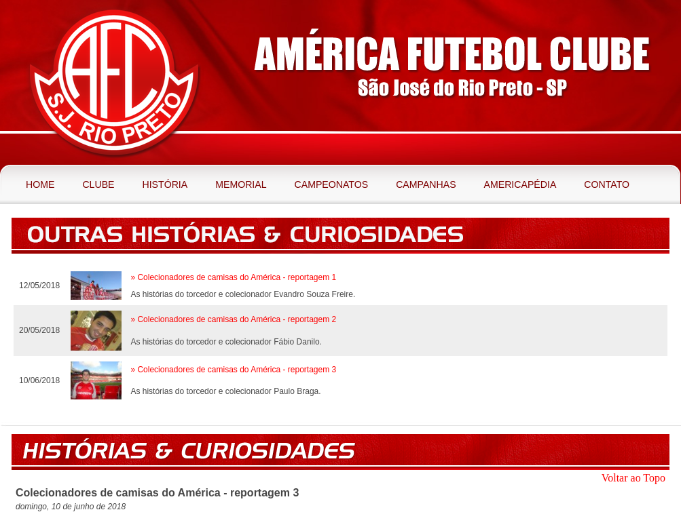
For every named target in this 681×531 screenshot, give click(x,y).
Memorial (240, 184)
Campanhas (426, 184)
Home (40, 184)
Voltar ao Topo (633, 478)
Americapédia (520, 184)
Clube (98, 184)
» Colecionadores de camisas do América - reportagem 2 (233, 319)
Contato (606, 184)
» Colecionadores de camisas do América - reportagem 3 (233, 369)
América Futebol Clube (114, 82)
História (164, 184)
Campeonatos (332, 184)
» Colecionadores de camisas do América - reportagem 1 (233, 277)
